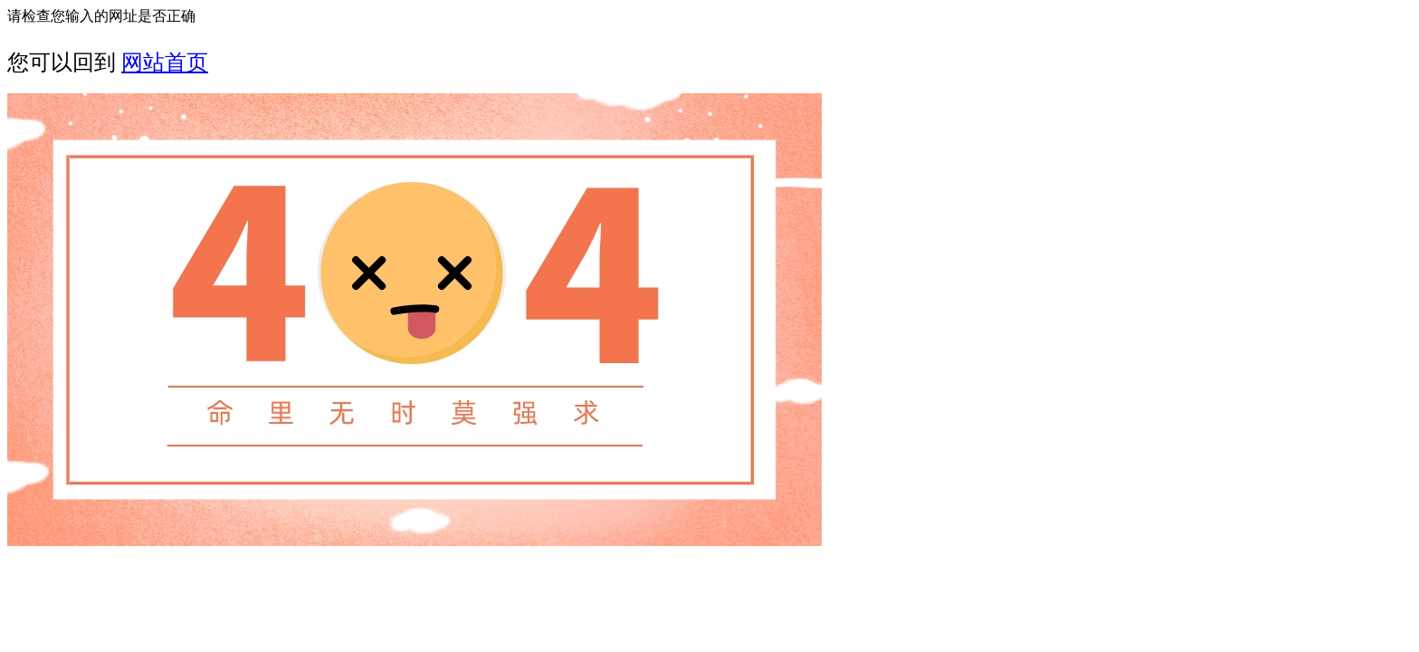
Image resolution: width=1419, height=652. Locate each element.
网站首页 (164, 62)
